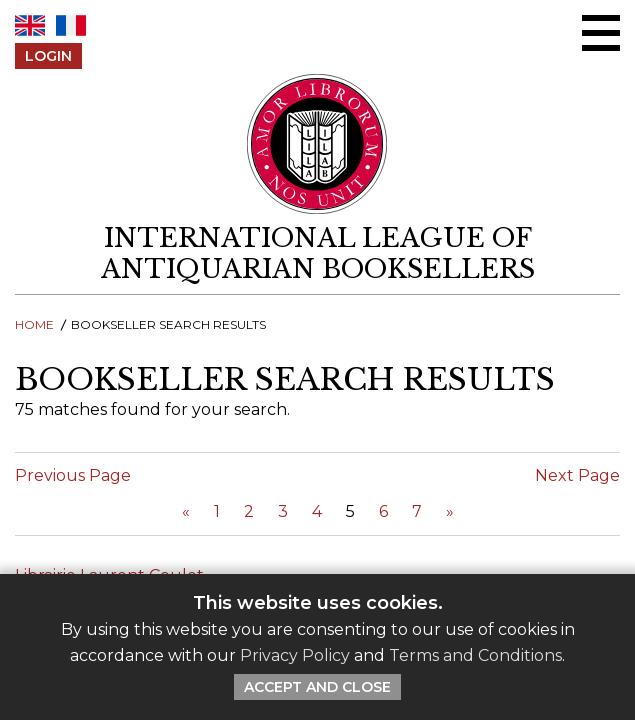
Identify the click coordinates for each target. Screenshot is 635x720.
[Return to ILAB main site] (317, 144)
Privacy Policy (295, 655)
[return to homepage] (317, 254)
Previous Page (73, 475)
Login (48, 56)
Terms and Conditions (475, 655)
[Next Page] (450, 511)
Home (34, 324)
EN (30, 25)
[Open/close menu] (601, 33)
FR (71, 25)
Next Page (577, 475)
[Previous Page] (186, 511)
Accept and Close (317, 687)
